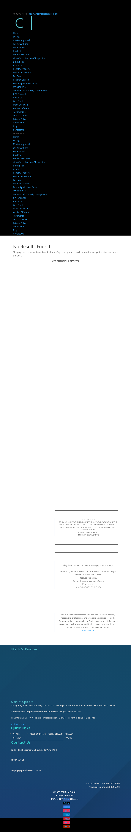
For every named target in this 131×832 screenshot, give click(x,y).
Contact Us (18, 129)
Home (16, 33)
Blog (15, 126)
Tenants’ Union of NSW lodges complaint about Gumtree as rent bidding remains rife (53, 717)
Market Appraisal (21, 40)
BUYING (17, 51)
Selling (16, 36)
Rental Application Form (25, 83)
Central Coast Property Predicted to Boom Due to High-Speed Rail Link (46, 711)
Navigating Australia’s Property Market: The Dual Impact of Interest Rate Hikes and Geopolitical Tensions (63, 705)
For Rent (17, 76)
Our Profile (18, 101)
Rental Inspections (22, 72)
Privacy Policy (19, 119)
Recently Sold (19, 47)
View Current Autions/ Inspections (29, 58)
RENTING (17, 65)
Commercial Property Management (30, 90)
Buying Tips (18, 61)
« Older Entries (18, 724)
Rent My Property (21, 68)
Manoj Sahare (88, 630)
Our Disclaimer (20, 115)
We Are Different (21, 108)
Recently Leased (21, 79)
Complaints (18, 122)
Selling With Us (20, 43)
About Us (17, 97)
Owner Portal (19, 86)
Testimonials (19, 111)
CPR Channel (19, 94)
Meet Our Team (20, 104)
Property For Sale (21, 54)
